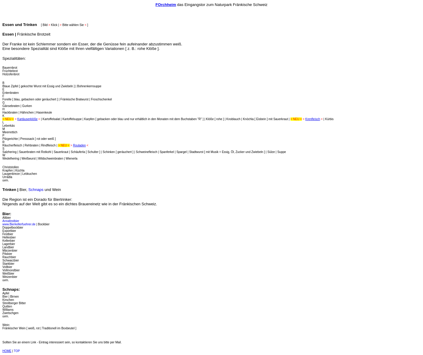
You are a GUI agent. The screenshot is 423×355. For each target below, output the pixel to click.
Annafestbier (10, 221)
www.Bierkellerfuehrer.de (19, 224)
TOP (17, 351)
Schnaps (36, 189)
